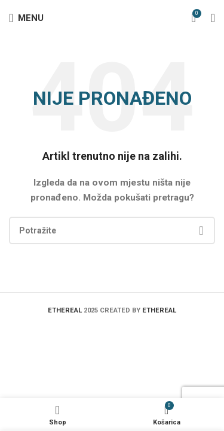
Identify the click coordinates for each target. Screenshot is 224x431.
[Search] (112, 230)
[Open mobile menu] (26, 18)
